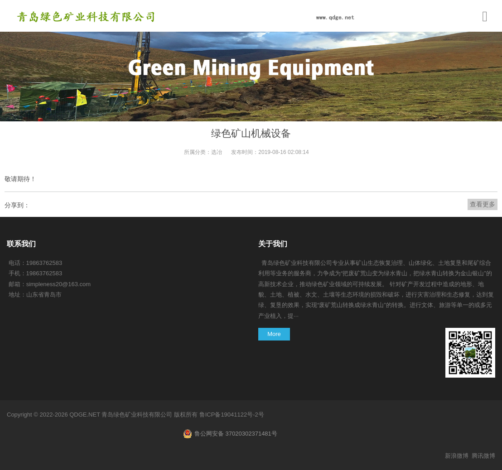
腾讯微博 (483, 455)
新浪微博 (456, 455)
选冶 (216, 152)
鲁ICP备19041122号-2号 (231, 414)
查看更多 (482, 204)
